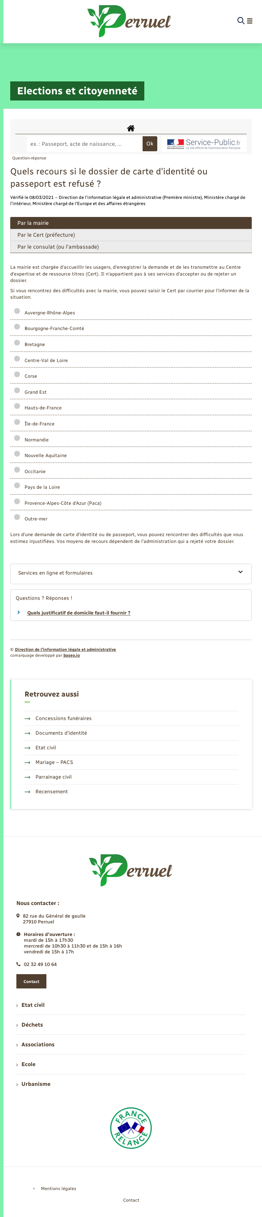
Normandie (31, 440)
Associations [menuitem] (35, 1044)
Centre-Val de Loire (41, 360)
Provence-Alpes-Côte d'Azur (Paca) (58, 503)
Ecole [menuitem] (25, 1064)
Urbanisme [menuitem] (33, 1084)
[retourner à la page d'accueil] (129, 21)
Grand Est (30, 392)
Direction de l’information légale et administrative (65, 649)
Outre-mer (30, 519)
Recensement (46, 792)
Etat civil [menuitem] (30, 1005)
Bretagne (29, 344)
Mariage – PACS (49, 762)
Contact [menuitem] (131, 1200)
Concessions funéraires (58, 718)
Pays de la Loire (37, 487)
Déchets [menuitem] (29, 1024)
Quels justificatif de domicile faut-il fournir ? (78, 613)
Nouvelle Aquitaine (40, 455)
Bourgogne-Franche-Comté (49, 328)
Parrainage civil (48, 777)
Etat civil (40, 748)
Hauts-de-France (38, 408)
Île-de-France (34, 424)
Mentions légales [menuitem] (58, 1188)
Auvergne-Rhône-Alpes (44, 313)
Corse (25, 376)
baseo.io (71, 655)
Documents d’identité (56, 733)
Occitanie (30, 471)
